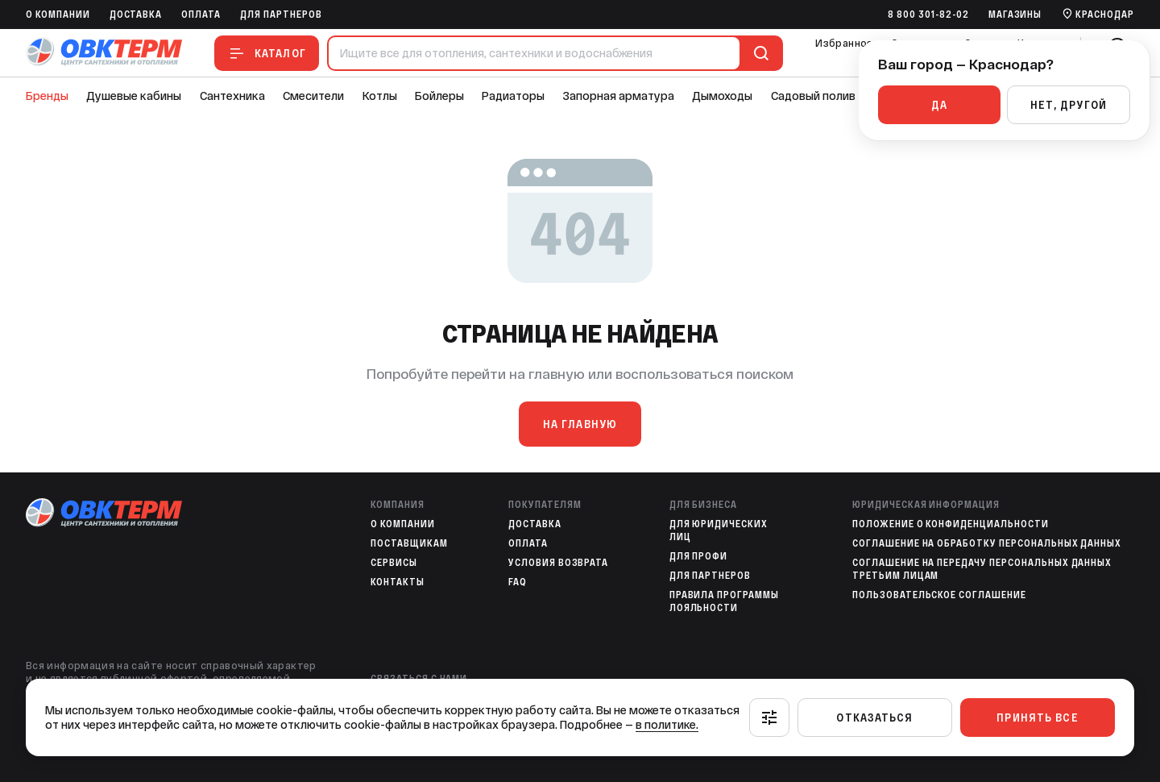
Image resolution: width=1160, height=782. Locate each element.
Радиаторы (513, 95)
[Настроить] (769, 717)
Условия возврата (558, 562)
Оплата (201, 14)
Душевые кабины (133, 95)
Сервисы (394, 562)
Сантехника (232, 95)
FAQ (517, 582)
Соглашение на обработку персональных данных (986, 543)
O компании (58, 14)
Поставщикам (409, 543)
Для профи (698, 556)
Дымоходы (722, 95)
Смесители (313, 95)
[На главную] (104, 53)
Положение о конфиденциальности (950, 524)
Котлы (379, 95)
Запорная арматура (618, 95)
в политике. (667, 724)
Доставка (136, 14)
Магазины (1015, 14)
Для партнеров (280, 14)
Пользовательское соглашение (939, 595)
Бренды (47, 95)
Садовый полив (813, 95)
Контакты (398, 582)
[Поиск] (758, 53)
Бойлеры (439, 95)
